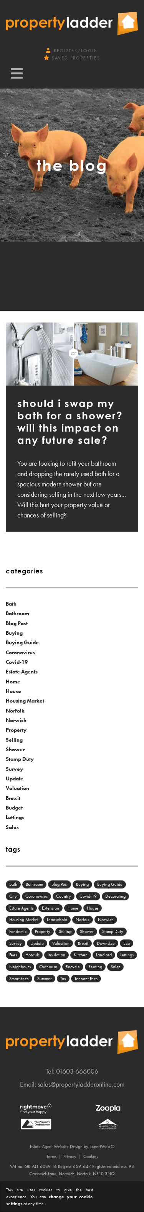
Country (63, 896)
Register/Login (72, 51)
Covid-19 (17, 662)
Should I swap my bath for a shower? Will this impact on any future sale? (70, 421)
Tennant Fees (86, 979)
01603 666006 (77, 1071)
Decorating (115, 896)
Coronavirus (20, 652)
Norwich (16, 720)
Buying (14, 632)
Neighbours (20, 967)
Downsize (106, 943)
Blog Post (17, 623)
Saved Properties (72, 58)
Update (14, 778)
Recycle (73, 967)
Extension (50, 908)
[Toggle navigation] (17, 73)
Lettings (15, 817)
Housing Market (25, 700)
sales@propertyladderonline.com (81, 1084)
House (13, 691)
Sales (12, 827)
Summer (44, 979)
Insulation (56, 955)
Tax (63, 979)
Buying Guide (22, 642)
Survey (14, 768)
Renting (95, 967)
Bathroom (17, 613)
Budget (14, 807)
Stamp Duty (20, 758)
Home (13, 681)
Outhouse (48, 967)
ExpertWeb (99, 1146)
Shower (15, 749)
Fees (13, 955)
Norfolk (15, 710)
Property (16, 729)
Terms (51, 1156)
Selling (14, 739)
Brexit (13, 798)
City (13, 896)
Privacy (69, 1156)
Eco (126, 943)
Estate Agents (22, 671)
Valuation (17, 788)
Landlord (104, 955)
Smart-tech (19, 979)
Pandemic (17, 931)
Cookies (90, 1156)
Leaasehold (57, 919)
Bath (11, 603)
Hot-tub (32, 955)
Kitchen (81, 955)
